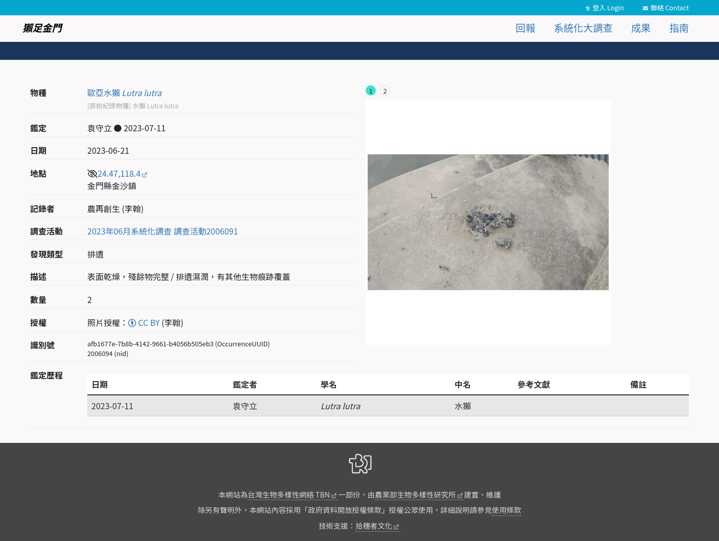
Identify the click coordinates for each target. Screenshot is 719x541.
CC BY (144, 322)
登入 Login (608, 7)
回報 (525, 27)
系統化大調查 (583, 27)
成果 (641, 27)
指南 (679, 27)
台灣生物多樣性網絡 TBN (289, 494)
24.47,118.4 (119, 173)
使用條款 (506, 509)
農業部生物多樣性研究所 (415, 494)
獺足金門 (42, 27)
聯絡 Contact (670, 7)
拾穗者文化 (373, 525)
